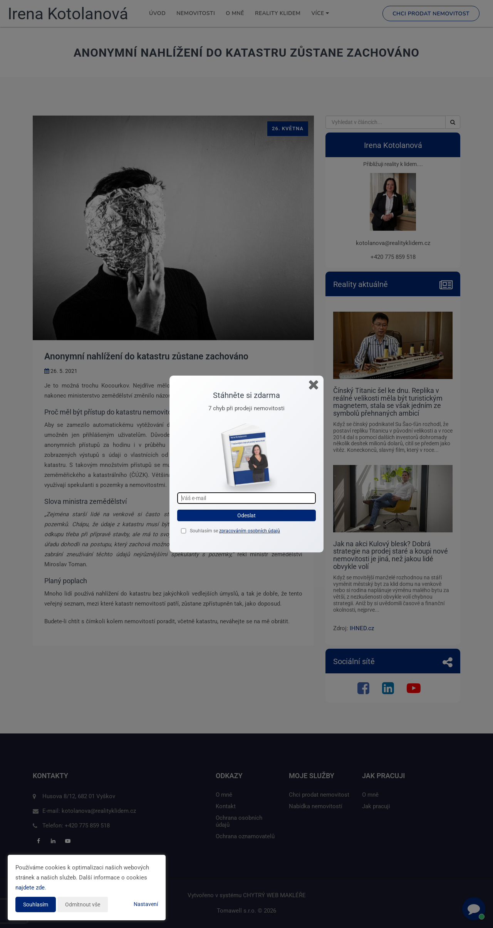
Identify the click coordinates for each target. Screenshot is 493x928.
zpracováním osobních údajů (249, 531)
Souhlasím (35, 904)
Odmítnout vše (82, 904)
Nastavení (146, 904)
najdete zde (30, 887)
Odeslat (246, 515)
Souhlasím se (204, 531)
